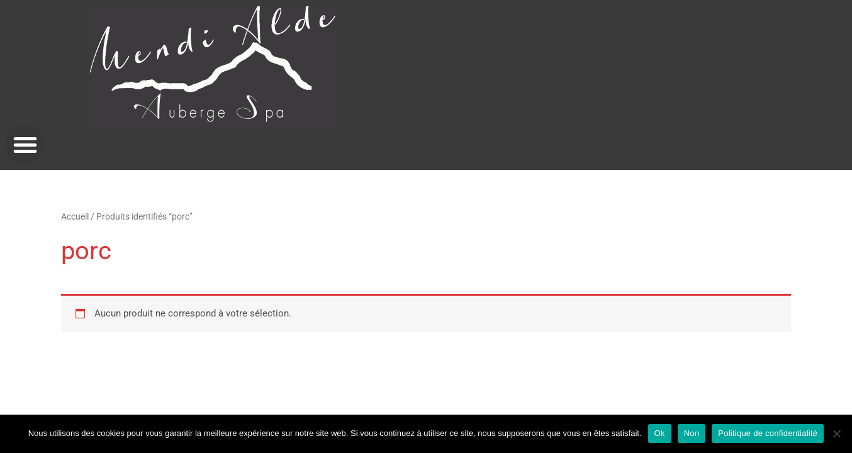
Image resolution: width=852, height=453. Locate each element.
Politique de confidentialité (767, 433)
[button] (25, 145)
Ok (659, 433)
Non (692, 433)
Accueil (75, 216)
